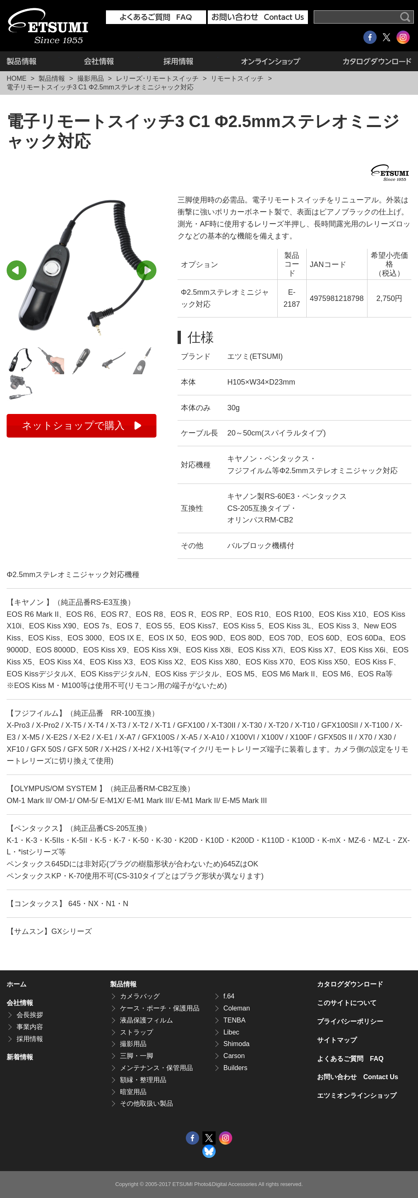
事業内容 (30, 1026)
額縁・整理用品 (143, 1079)
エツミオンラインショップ (271, 61)
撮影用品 (90, 78)
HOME (16, 78)
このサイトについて (347, 1002)
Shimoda (236, 1043)
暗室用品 (133, 1091)
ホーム (16, 984)
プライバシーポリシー (350, 1021)
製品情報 (33, 61)
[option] (81, 269)
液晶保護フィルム (146, 1020)
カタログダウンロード (367, 61)
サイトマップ (337, 1040)
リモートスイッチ (237, 78)
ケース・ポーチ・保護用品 (159, 1008)
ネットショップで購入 (73, 425)
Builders (235, 1067)
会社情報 (99, 61)
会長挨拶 (30, 1014)
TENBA (234, 1020)
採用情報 (178, 61)
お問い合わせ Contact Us (357, 1076)
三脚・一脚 (136, 1055)
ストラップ (136, 1032)
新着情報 (20, 1057)
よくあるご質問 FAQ (350, 1058)
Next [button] (146, 270)
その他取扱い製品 (146, 1103)
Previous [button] (16, 270)
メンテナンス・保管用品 (156, 1067)
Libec (231, 1032)
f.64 (229, 996)
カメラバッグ (140, 996)
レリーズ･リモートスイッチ (157, 78)
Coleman (236, 1008)
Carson (234, 1055)
